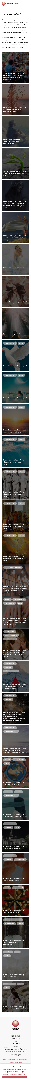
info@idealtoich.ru (15, 1056)
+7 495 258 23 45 (15, 1038)
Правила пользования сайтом (15, 1062)
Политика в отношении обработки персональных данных (15, 1059)
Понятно (14, 1077)
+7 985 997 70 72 (15, 1036)
